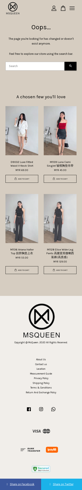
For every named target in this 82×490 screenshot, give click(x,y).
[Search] (35, 66)
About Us (41, 359)
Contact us (41, 364)
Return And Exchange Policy (41, 392)
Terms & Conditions (41, 387)
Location (41, 369)
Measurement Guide (41, 373)
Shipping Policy (41, 383)
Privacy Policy (41, 378)
